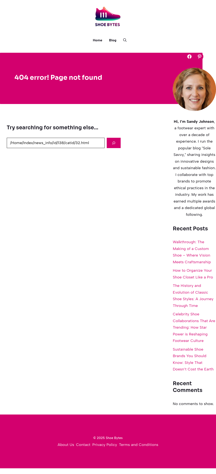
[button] (123, 40)
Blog (112, 40)
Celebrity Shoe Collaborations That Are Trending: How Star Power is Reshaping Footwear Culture (194, 327)
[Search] (114, 143)
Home (97, 40)
